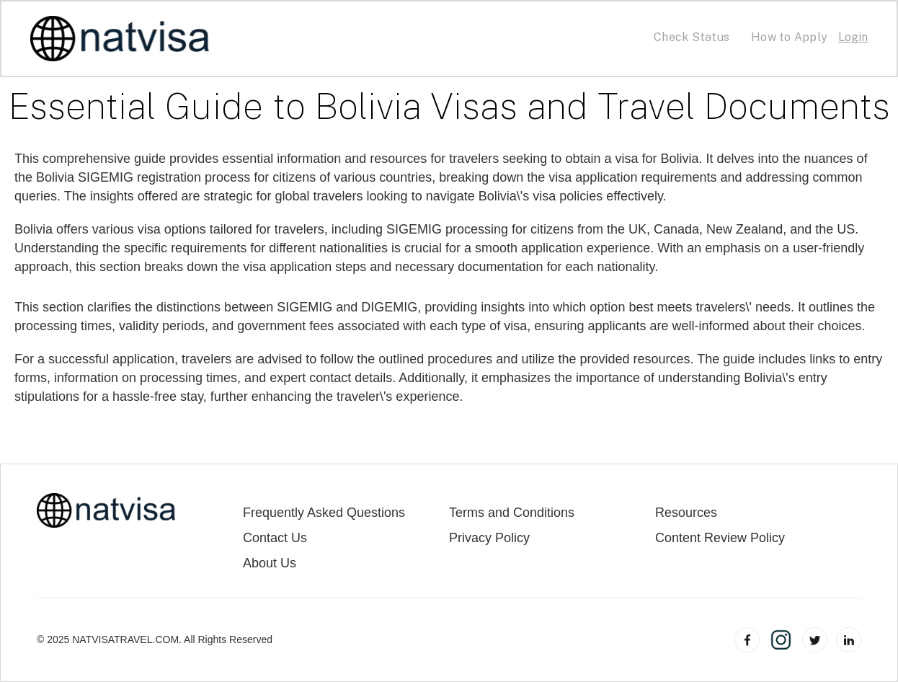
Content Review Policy (720, 538)
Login (853, 37)
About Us (269, 563)
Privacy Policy (489, 538)
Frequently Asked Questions (324, 513)
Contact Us (275, 538)
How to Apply (789, 37)
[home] (120, 38)
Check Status (691, 37)
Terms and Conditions (511, 513)
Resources (686, 513)
